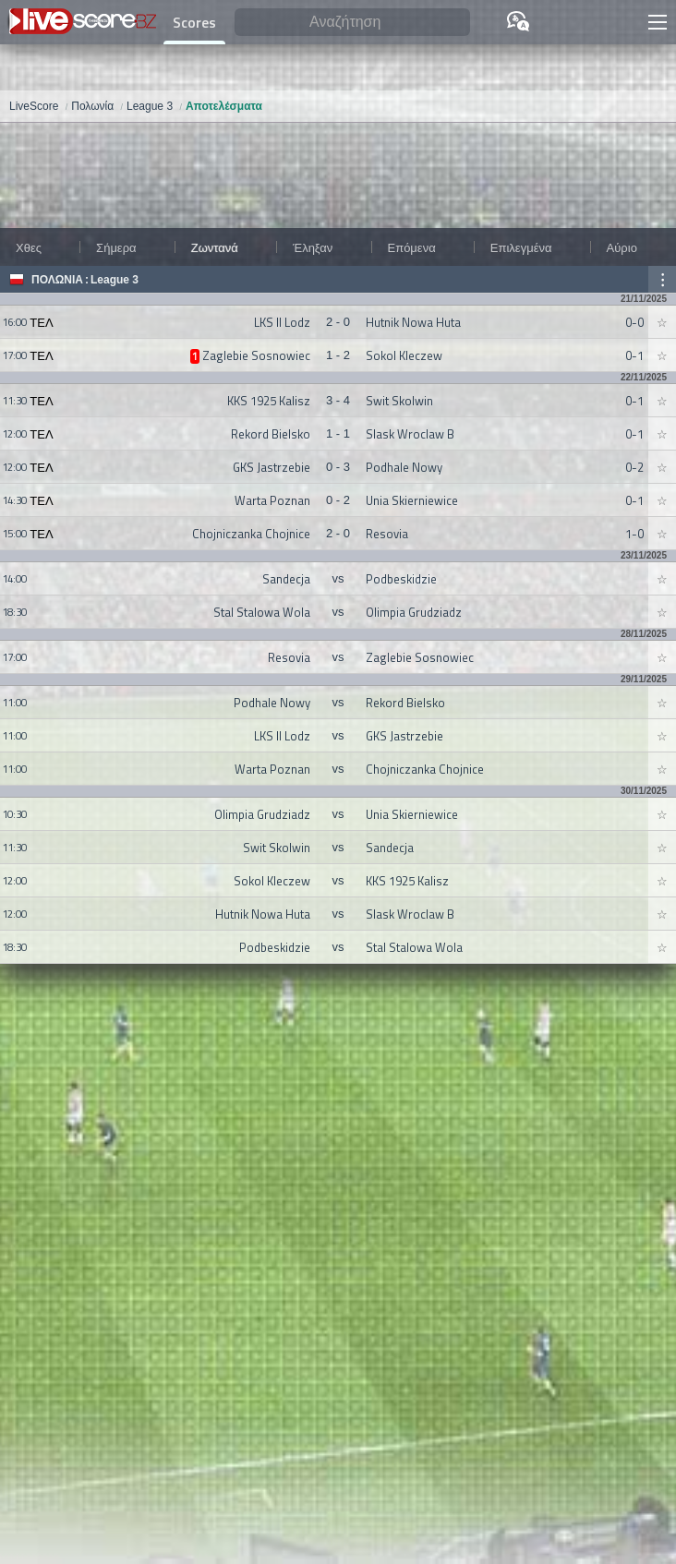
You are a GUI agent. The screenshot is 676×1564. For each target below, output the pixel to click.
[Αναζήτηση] (352, 22)
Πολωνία (57, 279)
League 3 (115, 279)
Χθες (29, 247)
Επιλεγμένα (521, 247)
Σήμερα (116, 247)
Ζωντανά (214, 247)
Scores (194, 22)
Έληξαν (312, 247)
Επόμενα (412, 247)
